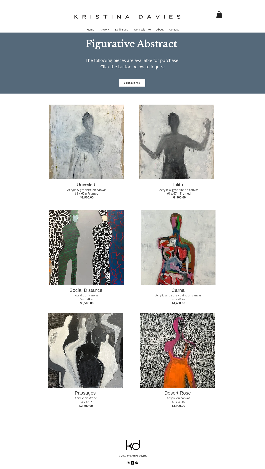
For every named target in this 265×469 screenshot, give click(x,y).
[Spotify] (136, 463)
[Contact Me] (132, 83)
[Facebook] (132, 463)
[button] (219, 14)
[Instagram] (128, 463)
